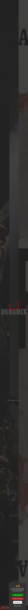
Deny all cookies (17, 598)
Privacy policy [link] (17, 606)
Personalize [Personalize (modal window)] (18, 602)
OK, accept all (17, 595)
